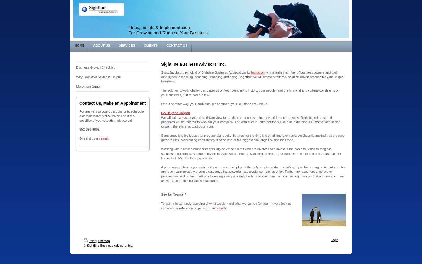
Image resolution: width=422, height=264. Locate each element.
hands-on (258, 72)
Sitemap (104, 241)
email (104, 138)
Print (90, 241)
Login (334, 240)
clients (222, 208)
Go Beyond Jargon (175, 113)
